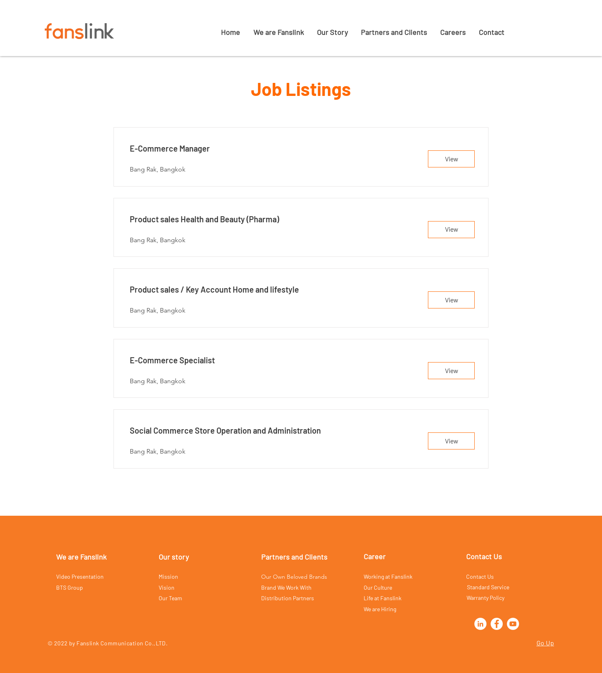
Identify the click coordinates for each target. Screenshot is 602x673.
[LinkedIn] (480, 624)
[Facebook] (497, 624)
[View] (451, 158)
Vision (166, 587)
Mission (168, 576)
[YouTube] (513, 624)
